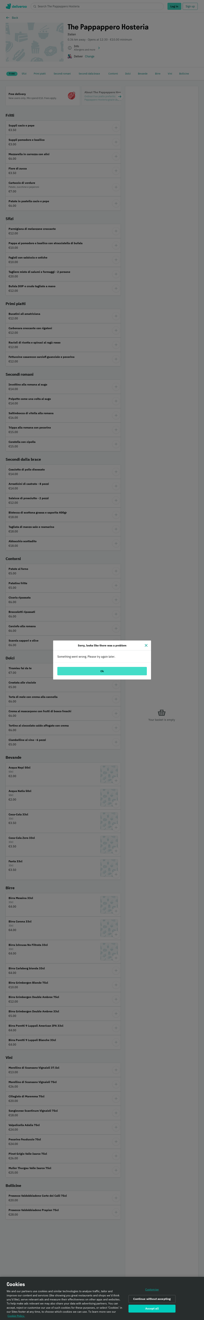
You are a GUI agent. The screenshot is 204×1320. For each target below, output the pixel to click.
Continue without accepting (152, 1300)
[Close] (146, 645)
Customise (152, 1291)
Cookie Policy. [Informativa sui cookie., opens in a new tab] (16, 1317)
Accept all (152, 1310)
